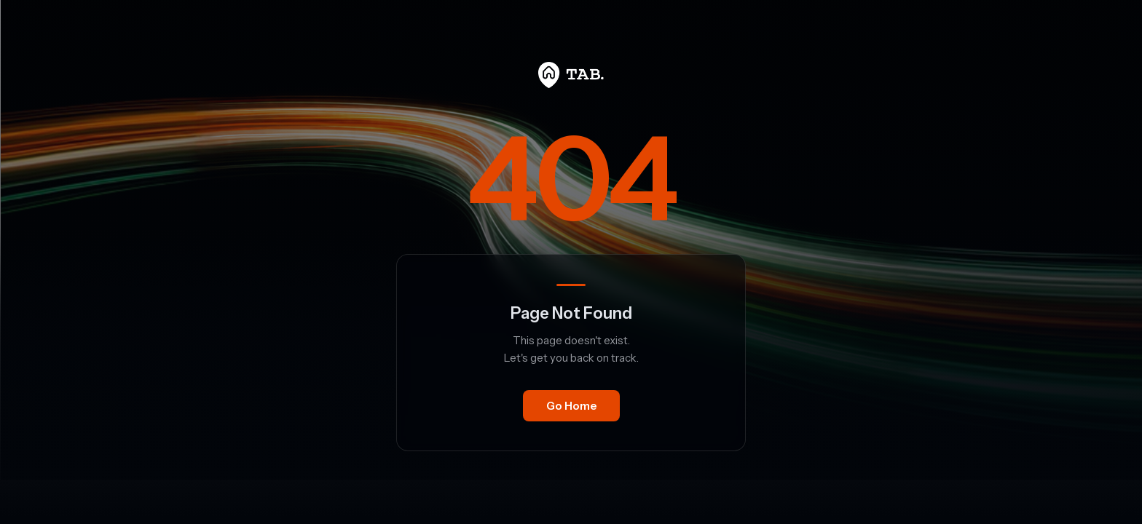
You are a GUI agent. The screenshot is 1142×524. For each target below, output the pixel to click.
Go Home (571, 406)
